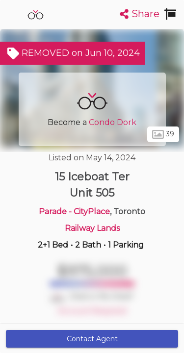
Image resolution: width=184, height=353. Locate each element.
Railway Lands (92, 228)
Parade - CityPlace (74, 211)
